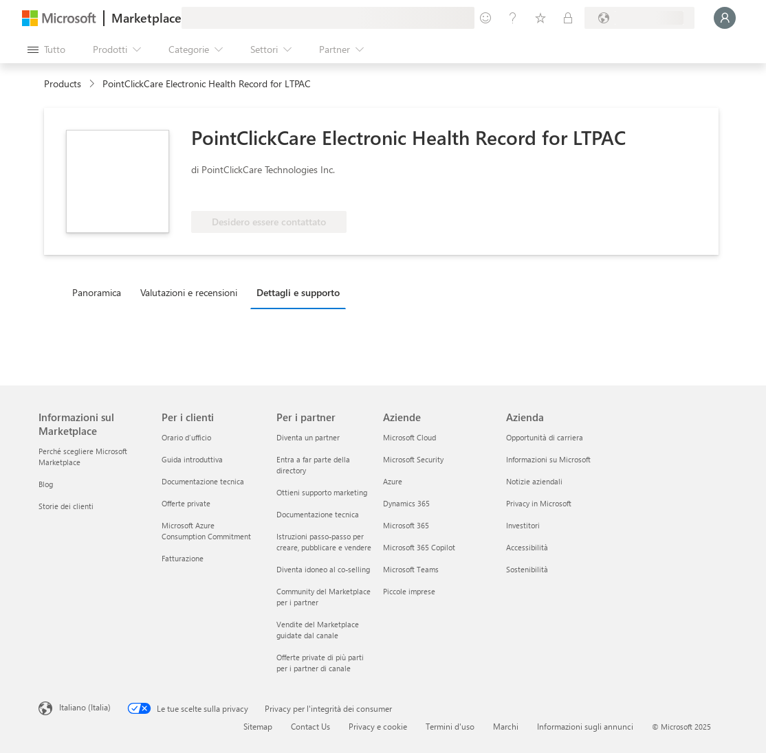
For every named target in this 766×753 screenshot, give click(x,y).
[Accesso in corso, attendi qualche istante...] (724, 18)
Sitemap (257, 726)
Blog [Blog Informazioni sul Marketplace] (46, 484)
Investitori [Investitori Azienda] (523, 525)
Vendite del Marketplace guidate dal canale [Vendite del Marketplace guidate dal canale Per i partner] (317, 629)
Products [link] (62, 83)
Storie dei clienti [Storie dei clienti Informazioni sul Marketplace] (66, 506)
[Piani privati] (568, 18)
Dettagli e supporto (298, 292)
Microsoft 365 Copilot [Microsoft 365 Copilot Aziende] (419, 547)
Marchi (505, 726)
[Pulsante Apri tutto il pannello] (46, 49)
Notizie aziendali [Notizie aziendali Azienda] (534, 481)
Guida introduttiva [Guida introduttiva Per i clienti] (192, 459)
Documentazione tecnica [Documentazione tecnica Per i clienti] (203, 481)
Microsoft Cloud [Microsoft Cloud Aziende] (409, 437)
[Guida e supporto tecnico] (513, 18)
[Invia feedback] (485, 18)
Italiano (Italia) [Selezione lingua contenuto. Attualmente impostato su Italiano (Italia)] (85, 706)
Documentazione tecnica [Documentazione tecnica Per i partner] (317, 514)
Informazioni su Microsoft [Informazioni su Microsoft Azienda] (548, 459)
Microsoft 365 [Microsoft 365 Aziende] (406, 525)
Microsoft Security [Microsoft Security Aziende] (413, 459)
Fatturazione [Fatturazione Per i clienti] (183, 558)
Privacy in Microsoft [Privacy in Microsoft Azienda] (538, 503)
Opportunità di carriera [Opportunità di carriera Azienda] (544, 437)
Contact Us (310, 726)
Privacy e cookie (378, 726)
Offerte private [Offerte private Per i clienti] (186, 503)
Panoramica (96, 292)
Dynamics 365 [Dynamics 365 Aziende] (406, 503)
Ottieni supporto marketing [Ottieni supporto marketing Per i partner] (321, 492)
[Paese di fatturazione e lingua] (639, 18)
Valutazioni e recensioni (188, 292)
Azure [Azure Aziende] (392, 481)
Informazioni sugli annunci (585, 726)
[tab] (100, 292)
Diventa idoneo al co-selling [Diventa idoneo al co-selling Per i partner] (323, 569)
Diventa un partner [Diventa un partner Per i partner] (308, 437)
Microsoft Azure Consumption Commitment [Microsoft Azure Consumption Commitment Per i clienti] (206, 530)
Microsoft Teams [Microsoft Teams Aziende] (411, 569)
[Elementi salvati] (540, 18)
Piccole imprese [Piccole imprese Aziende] (409, 591)
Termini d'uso (450, 726)
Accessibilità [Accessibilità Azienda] (527, 547)
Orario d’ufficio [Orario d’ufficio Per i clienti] (186, 437)
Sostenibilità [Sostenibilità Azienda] (527, 569)
